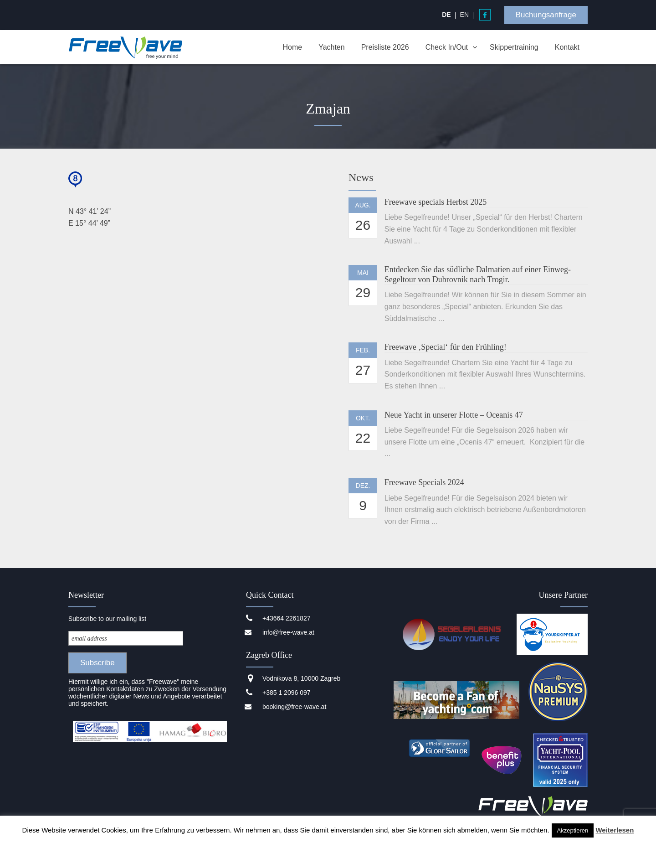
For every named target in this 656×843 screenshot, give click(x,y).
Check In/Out (446, 47)
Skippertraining (514, 47)
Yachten (331, 47)
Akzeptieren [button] (573, 830)
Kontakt (567, 47)
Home (292, 47)
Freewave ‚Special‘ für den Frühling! (445, 347)
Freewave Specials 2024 (424, 482)
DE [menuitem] (446, 14)
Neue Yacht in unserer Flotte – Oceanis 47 (453, 414)
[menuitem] (446, 15)
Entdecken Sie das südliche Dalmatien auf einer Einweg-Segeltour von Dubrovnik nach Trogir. (477, 274)
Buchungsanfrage (546, 14)
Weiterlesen (614, 830)
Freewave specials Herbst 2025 (435, 202)
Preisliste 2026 (385, 47)
